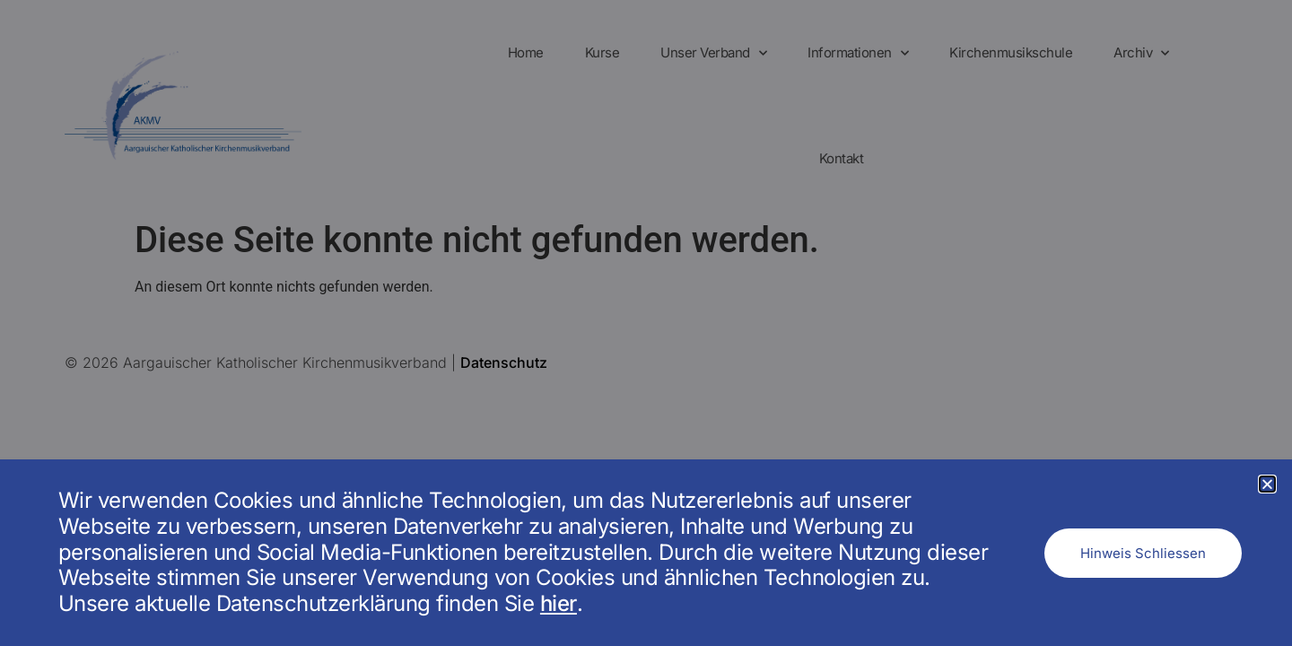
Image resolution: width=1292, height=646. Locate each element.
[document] (646, 323)
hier (558, 603)
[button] (1267, 484)
